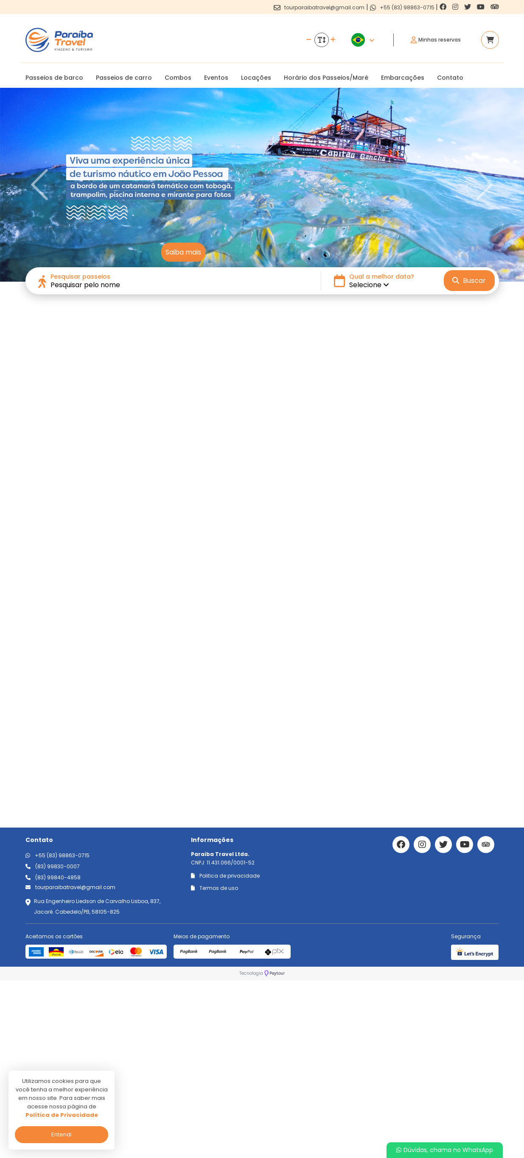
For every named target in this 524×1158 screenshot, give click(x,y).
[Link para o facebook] (444, 7)
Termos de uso (214, 1065)
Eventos (216, 77)
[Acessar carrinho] (490, 40)
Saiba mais (183, 252)
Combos (178, 77)
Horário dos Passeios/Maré (326, 77)
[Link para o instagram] (456, 7)
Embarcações (402, 77)
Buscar (469, 280)
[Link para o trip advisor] (494, 7)
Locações (256, 77)
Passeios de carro (124, 77)
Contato (450, 77)
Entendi (61, 1134)
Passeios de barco (54, 77)
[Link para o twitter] (468, 7)
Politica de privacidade (225, 1053)
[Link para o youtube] (481, 7)
